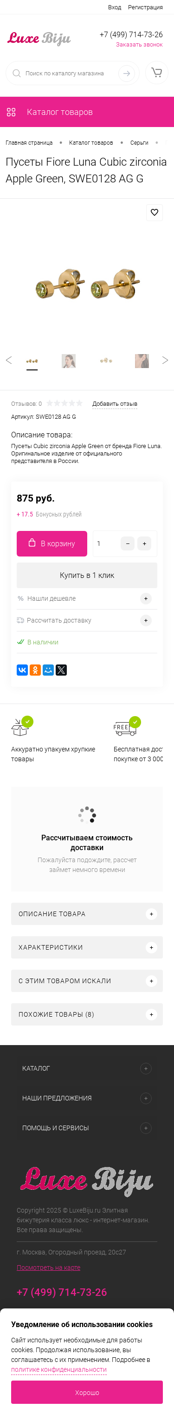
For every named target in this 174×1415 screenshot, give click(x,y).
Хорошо (87, 1392)
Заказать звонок (139, 44)
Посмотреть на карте (48, 1267)
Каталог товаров (49, 112)
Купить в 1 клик (87, 575)
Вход (114, 7)
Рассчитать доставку (54, 620)
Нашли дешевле (46, 599)
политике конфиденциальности (59, 1369)
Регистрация (145, 7)
